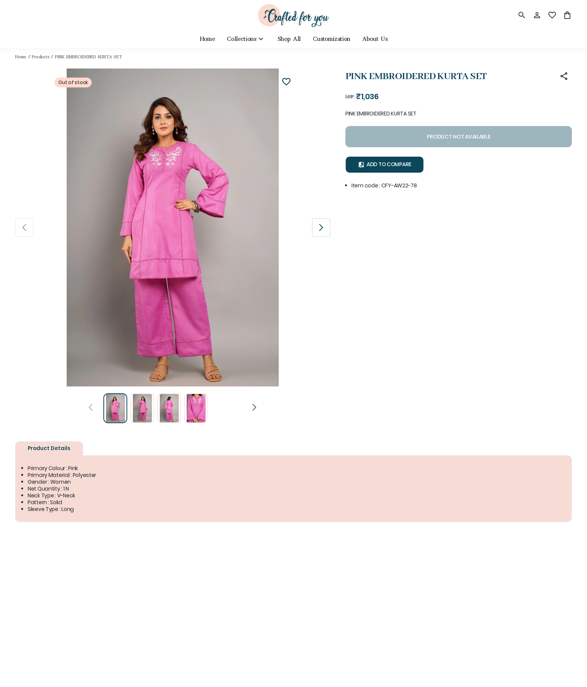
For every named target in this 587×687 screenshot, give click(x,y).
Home (21, 57)
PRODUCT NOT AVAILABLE (458, 137)
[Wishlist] (286, 83)
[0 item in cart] (567, 15)
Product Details (49, 448)
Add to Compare (385, 164)
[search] (521, 15)
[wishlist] (552, 15)
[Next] (254, 408)
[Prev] (91, 408)
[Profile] (537, 15)
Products (40, 57)
